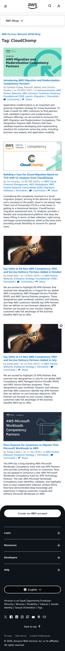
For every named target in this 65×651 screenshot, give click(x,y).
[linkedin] (16, 617)
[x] (5, 617)
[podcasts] (38, 617)
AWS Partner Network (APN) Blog (21, 34)
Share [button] (27, 99)
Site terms (20, 635)
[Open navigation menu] (5, 6)
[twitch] (27, 617)
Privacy (8, 635)
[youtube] (33, 617)
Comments (11, 99)
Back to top (32, 626)
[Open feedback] (61, 325)
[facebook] (11, 617)
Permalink (52, 96)
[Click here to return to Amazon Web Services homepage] (32, 6)
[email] (44, 617)
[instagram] (22, 617)
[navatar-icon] (58, 6)
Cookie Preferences (40, 635)
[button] (32, 20)
